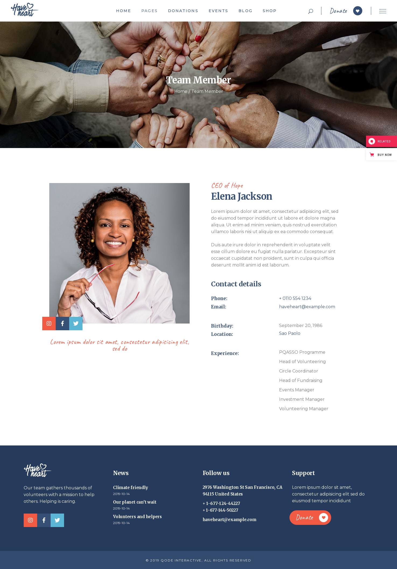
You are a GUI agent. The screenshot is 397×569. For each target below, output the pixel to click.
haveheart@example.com (307, 306)
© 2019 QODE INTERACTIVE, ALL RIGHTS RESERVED (198, 560)
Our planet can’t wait (134, 502)
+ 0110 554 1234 (295, 298)
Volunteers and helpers (137, 516)
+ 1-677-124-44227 (221, 503)
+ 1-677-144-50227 (220, 510)
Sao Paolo (289, 333)
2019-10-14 (121, 494)
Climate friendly (130, 487)
